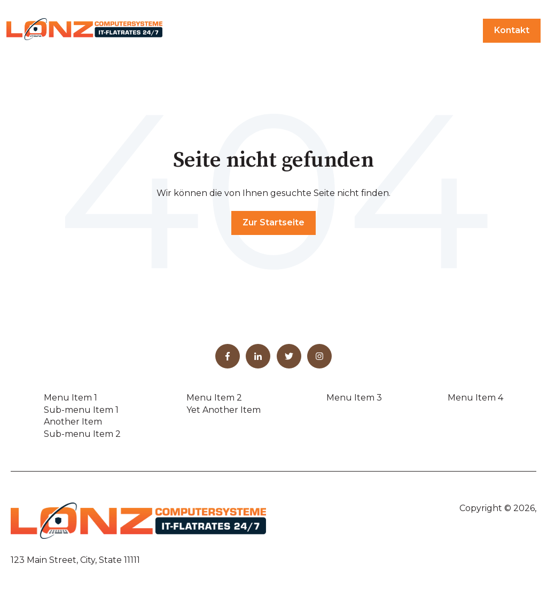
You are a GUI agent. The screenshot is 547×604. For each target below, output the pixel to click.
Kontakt (511, 30)
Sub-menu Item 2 (82, 434)
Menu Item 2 (214, 398)
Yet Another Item (223, 410)
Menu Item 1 (70, 398)
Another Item (73, 422)
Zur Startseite (273, 222)
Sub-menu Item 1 (81, 410)
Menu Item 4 (475, 398)
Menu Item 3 (354, 398)
